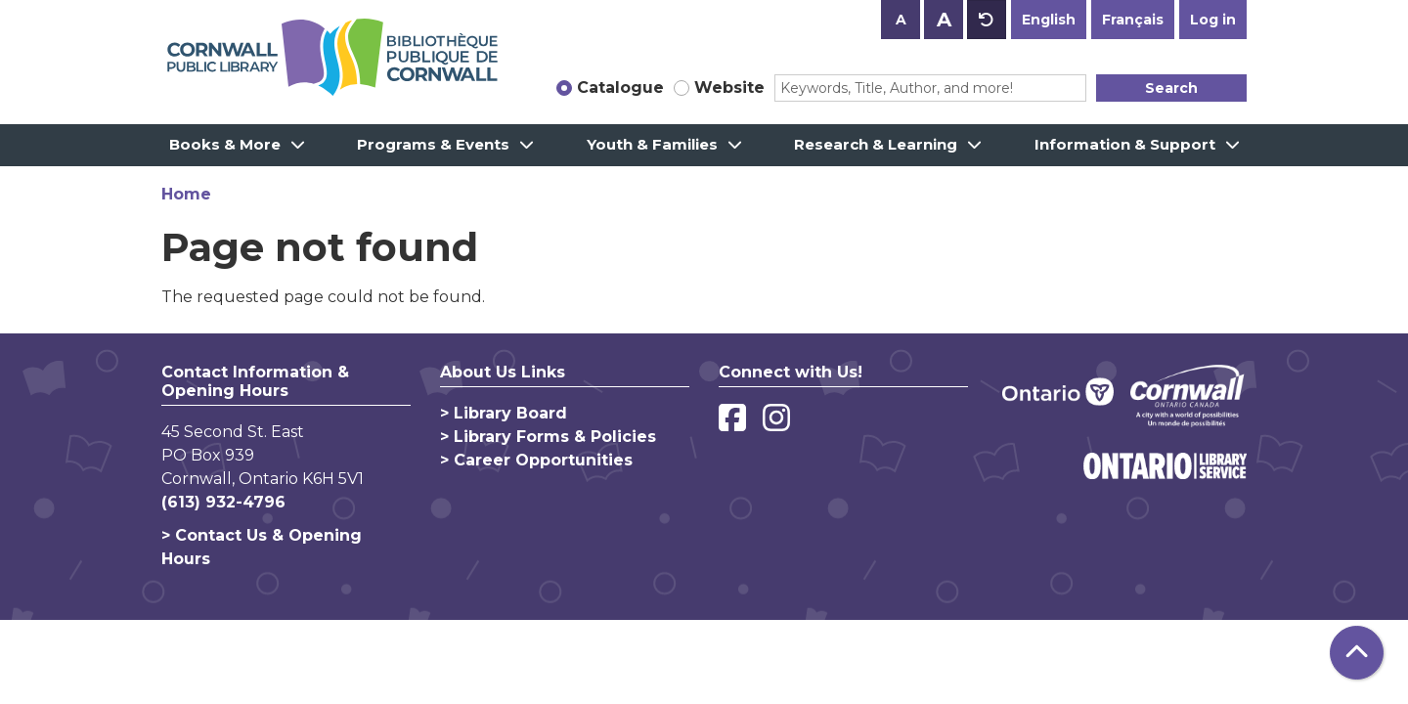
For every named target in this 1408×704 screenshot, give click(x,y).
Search (1171, 88)
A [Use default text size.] (986, 19)
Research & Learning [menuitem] (875, 144)
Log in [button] (1213, 19)
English (1049, 19)
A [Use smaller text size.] (901, 19)
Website (729, 87)
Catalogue (620, 87)
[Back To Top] (1357, 653)
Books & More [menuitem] (225, 144)
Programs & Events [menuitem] (433, 144)
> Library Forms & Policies (548, 436)
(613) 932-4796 (223, 502)
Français (1133, 19)
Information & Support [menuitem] (1124, 144)
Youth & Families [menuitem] (652, 144)
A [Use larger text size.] (944, 19)
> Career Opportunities (536, 460)
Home (186, 194)
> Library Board (503, 413)
